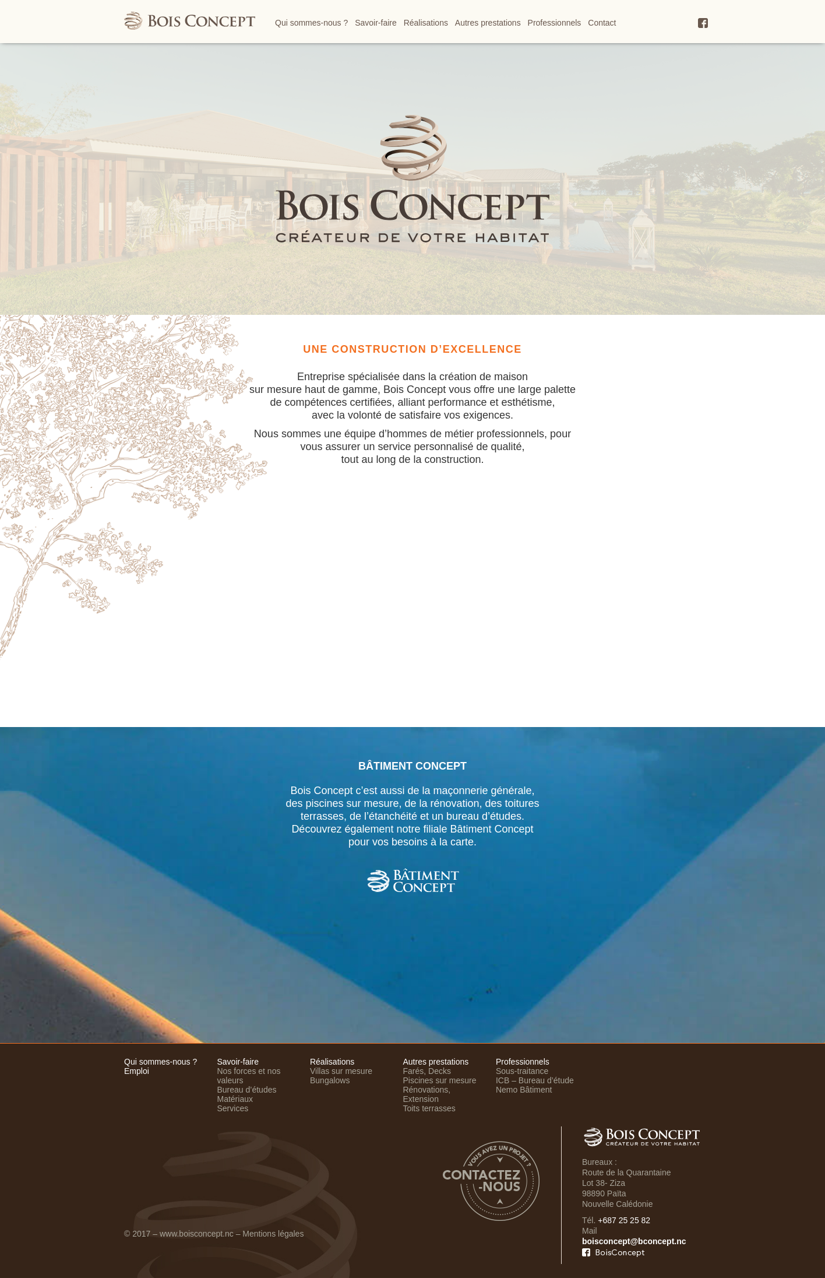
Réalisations (426, 22)
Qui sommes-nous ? (311, 22)
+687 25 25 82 (624, 1220)
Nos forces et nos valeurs (248, 1075)
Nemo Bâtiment (524, 1089)
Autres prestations (488, 22)
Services (232, 1108)
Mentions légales (273, 1233)
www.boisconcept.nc (197, 1233)
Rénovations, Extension (426, 1094)
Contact (602, 22)
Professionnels (554, 22)
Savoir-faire (376, 22)
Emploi (136, 1071)
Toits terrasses (429, 1108)
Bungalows (330, 1080)
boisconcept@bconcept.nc (634, 1241)
